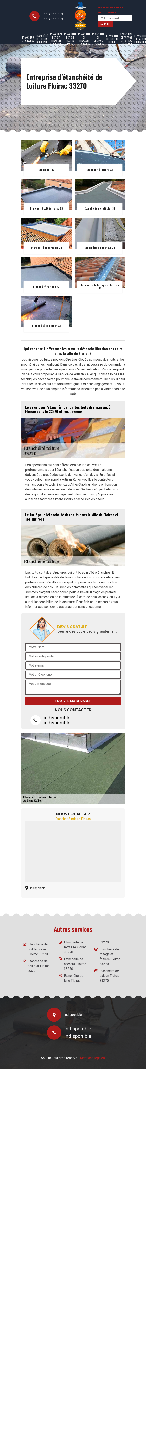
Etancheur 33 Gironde (28, 39)
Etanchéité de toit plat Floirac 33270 (38, 966)
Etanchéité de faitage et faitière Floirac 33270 (110, 956)
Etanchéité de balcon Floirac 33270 (109, 976)
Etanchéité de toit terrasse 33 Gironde (56, 39)
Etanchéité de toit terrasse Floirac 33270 (38, 949)
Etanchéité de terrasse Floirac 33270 (75, 947)
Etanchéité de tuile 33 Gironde (112, 39)
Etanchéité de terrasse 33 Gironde (84, 39)
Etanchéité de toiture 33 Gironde (42, 39)
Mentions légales (92, 1058)
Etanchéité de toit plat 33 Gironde (70, 39)
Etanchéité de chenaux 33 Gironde (98, 39)
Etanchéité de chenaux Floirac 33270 (75, 964)
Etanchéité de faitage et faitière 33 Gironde (126, 39)
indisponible (53, 13)
